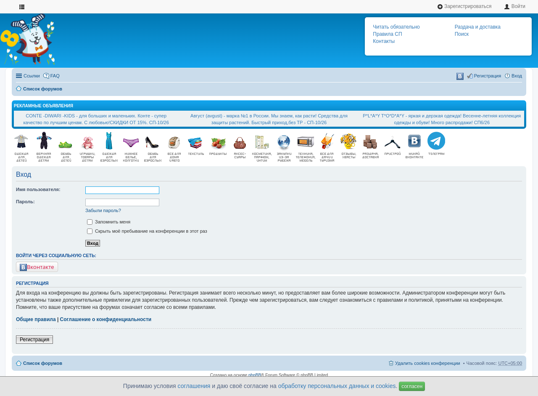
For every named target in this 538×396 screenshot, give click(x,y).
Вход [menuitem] (517, 75)
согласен (411, 386)
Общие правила (36, 319)
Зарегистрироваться (464, 6)
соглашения (194, 386)
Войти (514, 6)
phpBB (254, 375)
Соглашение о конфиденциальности (106, 319)
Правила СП (387, 34)
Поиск (462, 34)
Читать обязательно (396, 27)
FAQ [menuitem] (55, 75)
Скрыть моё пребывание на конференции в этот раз (147, 231)
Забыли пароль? (103, 210)
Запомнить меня (108, 221)
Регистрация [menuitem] (487, 75)
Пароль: (25, 201)
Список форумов (42, 88)
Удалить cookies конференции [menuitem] (427, 363)
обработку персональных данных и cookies (337, 386)
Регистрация (34, 340)
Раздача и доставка (478, 27)
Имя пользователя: (38, 189)
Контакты (384, 41)
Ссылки (32, 75)
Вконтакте (37, 267)
